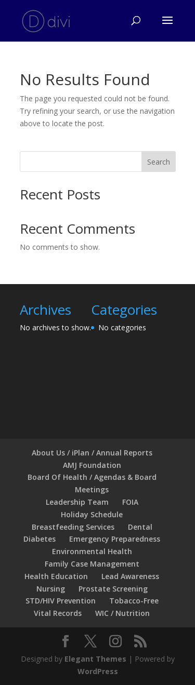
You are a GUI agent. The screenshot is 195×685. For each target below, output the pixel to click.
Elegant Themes (95, 659)
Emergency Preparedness (114, 539)
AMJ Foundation (92, 465)
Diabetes (39, 539)
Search (158, 162)
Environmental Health (92, 551)
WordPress (97, 671)
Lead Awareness (130, 576)
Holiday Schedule (92, 514)
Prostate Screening (113, 589)
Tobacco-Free (134, 601)
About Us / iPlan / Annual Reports (92, 453)
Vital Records (58, 613)
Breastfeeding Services (73, 527)
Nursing (50, 589)
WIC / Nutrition (122, 613)
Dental (140, 527)
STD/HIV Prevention (60, 601)
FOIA (130, 502)
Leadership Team (77, 502)
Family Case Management (92, 564)
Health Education (56, 576)
